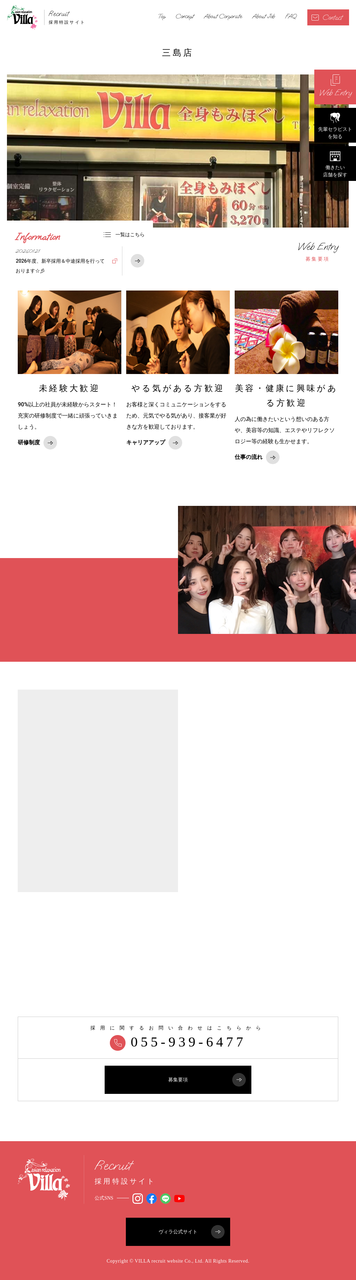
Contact (327, 17)
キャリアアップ (154, 443)
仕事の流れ (257, 457)
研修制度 (37, 443)
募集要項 (317, 251)
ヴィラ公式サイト (192, 1232)
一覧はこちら (124, 234)
